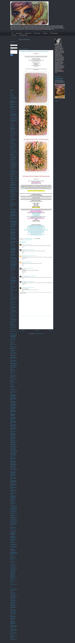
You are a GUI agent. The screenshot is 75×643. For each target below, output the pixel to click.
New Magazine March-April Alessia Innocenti (13, 544)
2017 (11, 91)
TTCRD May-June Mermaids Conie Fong (13, 616)
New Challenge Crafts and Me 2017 (13, 503)
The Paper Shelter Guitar (13, 588)
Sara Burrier (12, 560)
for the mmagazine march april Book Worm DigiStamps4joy (13, 212)
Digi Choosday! (31, 289)
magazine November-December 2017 (27, 239)
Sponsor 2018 (12, 581)
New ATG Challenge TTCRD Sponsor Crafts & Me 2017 (13, 485)
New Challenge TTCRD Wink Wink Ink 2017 (13, 524)
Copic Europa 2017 (13, 170)
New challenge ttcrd (13, 505)
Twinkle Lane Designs (13, 632)
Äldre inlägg (50, 330)
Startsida (36, 330)
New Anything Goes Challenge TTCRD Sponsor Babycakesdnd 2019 (13, 422)
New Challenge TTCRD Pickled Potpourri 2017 (13, 520)
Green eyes (12, 274)
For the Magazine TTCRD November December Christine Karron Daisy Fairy (13, 248)
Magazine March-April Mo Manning (13, 348)
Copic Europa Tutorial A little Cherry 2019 (13, 189)
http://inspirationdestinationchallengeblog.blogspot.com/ (36, 227)
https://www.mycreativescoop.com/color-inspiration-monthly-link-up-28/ (36, 229)
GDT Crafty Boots (12, 273)
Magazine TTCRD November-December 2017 (13, 361)
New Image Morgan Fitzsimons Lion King (13, 531)
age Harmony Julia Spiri (13, 97)
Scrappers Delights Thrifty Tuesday (13, 573)
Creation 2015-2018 (37, 33)
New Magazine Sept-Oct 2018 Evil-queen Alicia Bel (13, 547)
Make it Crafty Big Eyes (13, 375)
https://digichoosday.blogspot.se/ (36, 233)
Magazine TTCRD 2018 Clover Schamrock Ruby (13, 363)
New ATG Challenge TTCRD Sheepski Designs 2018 (13, 438)
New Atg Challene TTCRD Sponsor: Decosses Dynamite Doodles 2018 (13, 434)
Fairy (11, 207)
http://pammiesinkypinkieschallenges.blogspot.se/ (36, 230)
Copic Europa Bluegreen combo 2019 (13, 172)
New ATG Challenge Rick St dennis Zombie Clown (13, 451)
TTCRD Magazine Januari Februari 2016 (13, 610)
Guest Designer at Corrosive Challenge (13, 278)
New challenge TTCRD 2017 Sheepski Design (13, 509)
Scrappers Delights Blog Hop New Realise (13, 569)
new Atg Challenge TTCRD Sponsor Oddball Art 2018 (13, 491)
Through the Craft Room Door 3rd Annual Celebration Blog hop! (13, 597)
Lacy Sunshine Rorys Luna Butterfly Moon (13, 311)
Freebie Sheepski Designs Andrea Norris (13, 268)
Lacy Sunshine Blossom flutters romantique (13, 319)
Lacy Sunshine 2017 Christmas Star (13, 315)
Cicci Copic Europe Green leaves (13, 159)
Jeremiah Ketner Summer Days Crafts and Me (13, 299)
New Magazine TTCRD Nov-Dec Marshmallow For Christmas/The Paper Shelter (13, 553)
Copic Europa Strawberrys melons (13, 182)
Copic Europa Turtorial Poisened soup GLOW (59, 78)
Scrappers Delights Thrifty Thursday (13, 571)
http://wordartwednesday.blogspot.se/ (36, 228)
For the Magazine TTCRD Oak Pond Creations (12, 255)
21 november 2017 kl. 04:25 (31, 281)
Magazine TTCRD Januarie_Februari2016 (13, 365)
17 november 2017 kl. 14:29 (28, 244)
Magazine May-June (13, 352)
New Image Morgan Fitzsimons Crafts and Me (13, 528)
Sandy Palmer (24, 249)
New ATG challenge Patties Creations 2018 (13, 447)
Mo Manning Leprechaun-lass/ (12, 386)
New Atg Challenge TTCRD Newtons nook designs (13, 475)
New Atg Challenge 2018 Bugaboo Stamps (13, 440)
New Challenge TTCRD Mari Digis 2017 (13, 515)
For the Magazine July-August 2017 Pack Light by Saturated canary (13, 222)
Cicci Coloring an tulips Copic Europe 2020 (13, 157)
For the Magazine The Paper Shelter (13, 236)
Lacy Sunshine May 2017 (13, 333)
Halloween (11, 284)
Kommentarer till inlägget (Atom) (38, 333)
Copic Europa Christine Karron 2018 (13, 174)
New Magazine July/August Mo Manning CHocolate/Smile (13, 537)
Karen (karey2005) (24, 276)
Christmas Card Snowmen (12, 142)
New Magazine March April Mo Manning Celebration (13, 540)
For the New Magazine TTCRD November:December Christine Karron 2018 (13, 261)
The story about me (19, 33)
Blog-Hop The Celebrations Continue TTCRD (13, 129)
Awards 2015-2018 (28, 33)
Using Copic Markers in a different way (13, 636)
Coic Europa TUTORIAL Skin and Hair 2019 (13, 163)
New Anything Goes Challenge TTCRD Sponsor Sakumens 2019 (13, 425)
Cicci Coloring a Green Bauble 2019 (13, 155)
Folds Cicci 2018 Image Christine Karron (13, 209)
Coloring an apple (12, 167)
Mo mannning (12, 388)
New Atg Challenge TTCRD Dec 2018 (13, 467)
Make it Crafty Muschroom (12, 381)
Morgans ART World (13, 389)
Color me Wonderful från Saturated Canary (13, 166)
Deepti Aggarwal (24, 281)
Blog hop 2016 (12, 125)
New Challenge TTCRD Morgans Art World (13, 518)
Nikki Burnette (12, 555)
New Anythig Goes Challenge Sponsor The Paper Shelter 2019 (13, 395)
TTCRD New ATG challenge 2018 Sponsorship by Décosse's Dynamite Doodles (13, 623)
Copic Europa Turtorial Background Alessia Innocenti (13, 185)
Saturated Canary (12, 564)
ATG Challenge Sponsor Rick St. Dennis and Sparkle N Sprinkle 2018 (13, 115)
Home (12, 33)
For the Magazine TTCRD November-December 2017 (13, 252)
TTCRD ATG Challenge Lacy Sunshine (13, 600)
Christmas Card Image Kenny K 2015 (13, 140)
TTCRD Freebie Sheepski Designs (12, 605)
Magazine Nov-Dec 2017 (13, 353)
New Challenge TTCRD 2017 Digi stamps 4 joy (13, 507)
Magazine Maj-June (13, 346)
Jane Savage (24, 287)
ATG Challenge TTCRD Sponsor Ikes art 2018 (13, 120)
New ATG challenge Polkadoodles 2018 (13, 449)
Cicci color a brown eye (13, 145)
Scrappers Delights (13, 567)
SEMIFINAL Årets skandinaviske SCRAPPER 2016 (12, 576)
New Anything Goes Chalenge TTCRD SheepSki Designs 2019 (13, 405)
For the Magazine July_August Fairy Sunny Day (13, 219)
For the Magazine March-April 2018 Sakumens (13, 224)
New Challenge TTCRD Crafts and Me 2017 (13, 511)
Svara (23, 259)
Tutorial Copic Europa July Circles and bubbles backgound (13, 630)
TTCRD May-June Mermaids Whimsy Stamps (12, 619)
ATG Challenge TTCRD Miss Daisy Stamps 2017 (13, 118)
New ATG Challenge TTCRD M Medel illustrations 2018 (13, 472)
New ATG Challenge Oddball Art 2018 (13, 444)
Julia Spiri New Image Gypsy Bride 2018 (13, 307)
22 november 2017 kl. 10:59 (30, 287)
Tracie (23, 244)
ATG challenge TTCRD (13, 116)
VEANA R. (23, 268)
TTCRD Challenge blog (36, 214)
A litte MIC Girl (12, 95)
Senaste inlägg (22, 330)
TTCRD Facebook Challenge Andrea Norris (13, 603)
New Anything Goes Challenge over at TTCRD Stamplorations (13, 402)
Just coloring (12, 309)
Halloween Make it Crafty (13, 286)
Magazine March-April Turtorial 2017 (13, 350)
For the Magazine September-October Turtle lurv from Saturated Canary (13, 232)
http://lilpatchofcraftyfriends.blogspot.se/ (36, 225)
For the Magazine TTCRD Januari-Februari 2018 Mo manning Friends (13, 242)
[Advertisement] (36, 322)
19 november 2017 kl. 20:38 (29, 268)
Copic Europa (45, 33)
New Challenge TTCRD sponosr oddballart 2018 (13, 522)
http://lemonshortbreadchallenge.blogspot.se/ (36, 232)
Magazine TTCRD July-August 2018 (13, 370)
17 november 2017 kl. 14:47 (30, 249)
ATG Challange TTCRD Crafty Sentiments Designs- (13, 107)
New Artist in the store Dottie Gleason (13, 431)
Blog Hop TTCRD (12, 126)
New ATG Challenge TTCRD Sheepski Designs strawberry (13, 462)
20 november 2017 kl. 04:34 (31, 276)
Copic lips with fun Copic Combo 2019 (13, 191)
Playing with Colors (13, 557)
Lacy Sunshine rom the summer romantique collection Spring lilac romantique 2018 (13, 336)
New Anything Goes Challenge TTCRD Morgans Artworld (13, 408)
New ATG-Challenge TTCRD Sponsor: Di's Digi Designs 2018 (13, 496)
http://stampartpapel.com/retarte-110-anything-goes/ (36, 234)
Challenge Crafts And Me (13, 132)
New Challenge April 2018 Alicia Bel (13, 499)
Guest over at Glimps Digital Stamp (13, 283)
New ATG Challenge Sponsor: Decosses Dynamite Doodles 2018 (13, 454)
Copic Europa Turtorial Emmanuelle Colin (13, 187)
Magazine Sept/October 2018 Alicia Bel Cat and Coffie (13, 358)
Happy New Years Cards (13, 289)
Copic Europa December (13, 180)
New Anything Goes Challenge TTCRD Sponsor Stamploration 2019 (13, 428)
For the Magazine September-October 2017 (13, 227)
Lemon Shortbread (12, 338)
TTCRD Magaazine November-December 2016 (13, 607)
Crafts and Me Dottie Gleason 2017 (13, 196)
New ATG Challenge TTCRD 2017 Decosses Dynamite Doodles (13, 464)
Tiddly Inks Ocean (12, 598)
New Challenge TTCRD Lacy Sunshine (13, 513)
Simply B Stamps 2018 (13, 580)
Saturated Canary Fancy (13, 565)
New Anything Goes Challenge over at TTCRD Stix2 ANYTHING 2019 (13, 414)
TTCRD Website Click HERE (36, 213)
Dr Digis (11, 200)
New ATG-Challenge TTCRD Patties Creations (13, 494)
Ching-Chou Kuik (12, 135)
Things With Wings (12, 592)
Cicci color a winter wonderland (13, 147)
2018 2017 (11, 94)
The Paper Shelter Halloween (12, 590)
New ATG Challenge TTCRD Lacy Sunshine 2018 (13, 470)
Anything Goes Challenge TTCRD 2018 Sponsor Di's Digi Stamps (13, 101)
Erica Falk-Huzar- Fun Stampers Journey (13, 204)
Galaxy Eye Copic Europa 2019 (12, 270)
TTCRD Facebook (36, 215)
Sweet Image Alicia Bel (13, 584)
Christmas (11, 136)
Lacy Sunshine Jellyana (13, 325)
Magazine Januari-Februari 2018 (12, 342)
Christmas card (12, 138)
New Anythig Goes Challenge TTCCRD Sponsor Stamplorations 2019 (13, 398)
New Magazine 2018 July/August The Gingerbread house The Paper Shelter (13, 533)
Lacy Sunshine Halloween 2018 (12, 324)
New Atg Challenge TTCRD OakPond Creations (13, 459)
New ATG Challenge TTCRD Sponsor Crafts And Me (13, 488)
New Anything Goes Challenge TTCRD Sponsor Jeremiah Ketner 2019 (13, 418)
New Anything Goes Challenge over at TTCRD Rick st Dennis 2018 (13, 411)
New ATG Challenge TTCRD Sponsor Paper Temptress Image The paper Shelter (13, 481)
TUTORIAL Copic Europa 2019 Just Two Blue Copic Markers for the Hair (13, 626)
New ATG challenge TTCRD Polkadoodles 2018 (13, 478)
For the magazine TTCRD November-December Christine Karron (13, 238)
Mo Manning (12, 384)
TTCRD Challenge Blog (54, 33)
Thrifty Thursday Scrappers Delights (13, 594)
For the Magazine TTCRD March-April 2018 (13, 246)
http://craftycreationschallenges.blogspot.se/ (36, 226)
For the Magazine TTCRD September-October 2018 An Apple (13, 258)
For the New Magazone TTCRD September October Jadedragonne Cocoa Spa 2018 (13, 265)
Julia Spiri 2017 (12, 301)
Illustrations (11, 293)
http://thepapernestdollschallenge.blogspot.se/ (36, 231)
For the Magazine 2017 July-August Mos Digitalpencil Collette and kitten (13, 215)
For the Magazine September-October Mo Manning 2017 (13, 230)
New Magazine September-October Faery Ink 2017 (13, 550)
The (10, 587)
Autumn (11, 122)
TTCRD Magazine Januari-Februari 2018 (13, 612)
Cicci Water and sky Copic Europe (13, 161)
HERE (23, 188)
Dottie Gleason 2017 (13, 199)
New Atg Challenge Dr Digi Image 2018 (13, 442)
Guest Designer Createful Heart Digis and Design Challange (13, 280)
